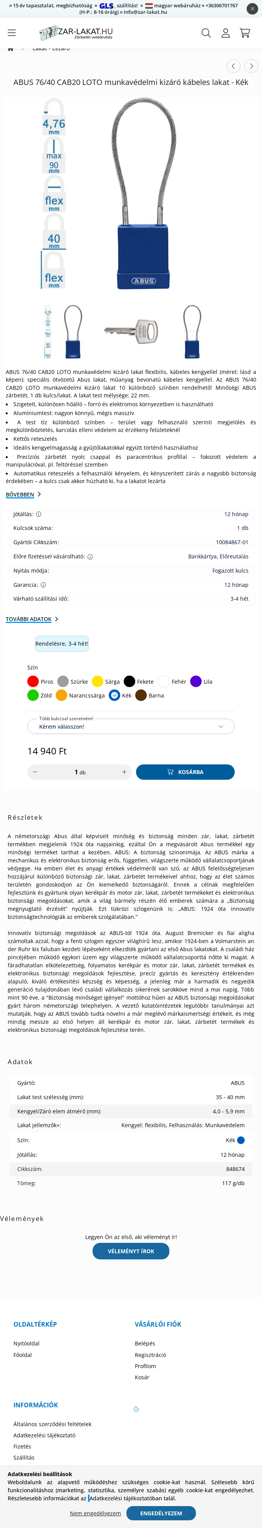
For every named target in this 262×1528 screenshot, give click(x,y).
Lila (208, 689)
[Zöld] (33, 703)
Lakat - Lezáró (51, 56)
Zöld (46, 703)
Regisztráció (150, 1363)
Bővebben (20, 502)
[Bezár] (252, 9)
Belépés (145, 1351)
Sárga (112, 689)
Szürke (79, 689)
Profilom (145, 1374)
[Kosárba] (185, 779)
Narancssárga (87, 703)
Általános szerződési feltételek (52, 1432)
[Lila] (196, 689)
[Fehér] (163, 689)
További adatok (28, 626)
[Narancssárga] (61, 703)
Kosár (142, 1385)
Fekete (145, 689)
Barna (156, 703)
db (83, 780)
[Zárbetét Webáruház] (10, 56)
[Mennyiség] (71, 779)
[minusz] (35, 780)
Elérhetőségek (31, 1477)
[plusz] (124, 780)
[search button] (206, 33)
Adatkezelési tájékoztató (44, 1443)
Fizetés (22, 1454)
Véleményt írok (131, 1258)
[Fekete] (129, 689)
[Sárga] (97, 689)
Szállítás (24, 1465)
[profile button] (225, 33)
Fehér (179, 689)
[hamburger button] (11, 33)
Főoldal (22, 1363)
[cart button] (244, 33)
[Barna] (141, 703)
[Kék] (114, 703)
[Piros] (33, 689)
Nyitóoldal (26, 1351)
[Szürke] (63, 689)
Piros (47, 689)
